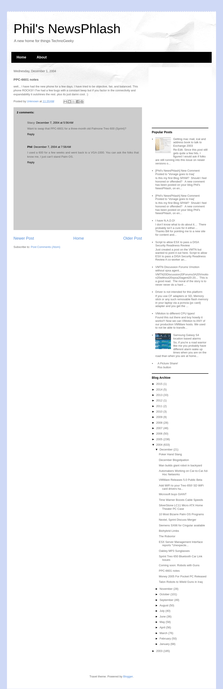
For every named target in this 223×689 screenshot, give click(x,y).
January (165, 644)
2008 (159, 422)
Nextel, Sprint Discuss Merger (177, 519)
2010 (159, 411)
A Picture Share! (167, 363)
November (167, 588)
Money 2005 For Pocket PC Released (182, 576)
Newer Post (24, 238)
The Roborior (167, 536)
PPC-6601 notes (169, 570)
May (163, 622)
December (167, 449)
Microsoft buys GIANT (172, 494)
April (163, 627)
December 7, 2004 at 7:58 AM (52, 146)
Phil (29, 146)
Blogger (128, 676)
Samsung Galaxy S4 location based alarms (187, 336)
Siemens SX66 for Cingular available (182, 525)
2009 (159, 417)
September (167, 600)
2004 (159, 444)
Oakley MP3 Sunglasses (174, 551)
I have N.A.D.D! (165, 220)
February (166, 638)
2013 (159, 395)
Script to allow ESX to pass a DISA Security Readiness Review (177, 243)
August (164, 605)
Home (21, 57)
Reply (30, 134)
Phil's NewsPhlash (67, 28)
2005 (159, 439)
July (163, 610)
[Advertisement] (179, 97)
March (164, 633)
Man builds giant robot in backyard (180, 465)
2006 (159, 433)
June (163, 616)
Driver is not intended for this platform (178, 291)
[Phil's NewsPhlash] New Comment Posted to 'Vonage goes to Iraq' (177, 172)
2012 (159, 400)
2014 (159, 389)
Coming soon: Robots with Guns (179, 565)
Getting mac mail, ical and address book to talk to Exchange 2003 (189, 142)
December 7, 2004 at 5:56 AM (54, 122)
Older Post (132, 238)
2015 (159, 383)
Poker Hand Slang (170, 454)
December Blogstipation (174, 460)
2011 (159, 406)
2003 (159, 651)
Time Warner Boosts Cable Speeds (181, 499)
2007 (159, 428)
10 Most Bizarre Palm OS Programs (181, 514)
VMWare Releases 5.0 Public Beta (180, 479)
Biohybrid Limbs (169, 530)
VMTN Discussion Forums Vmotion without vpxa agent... (177, 268)
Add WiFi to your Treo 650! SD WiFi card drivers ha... (181, 487)
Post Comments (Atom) (45, 247)
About (42, 57)
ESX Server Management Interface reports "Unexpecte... (181, 543)
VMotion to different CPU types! (175, 313)
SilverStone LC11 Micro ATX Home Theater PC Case (181, 507)
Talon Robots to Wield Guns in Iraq (181, 581)
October (165, 594)
